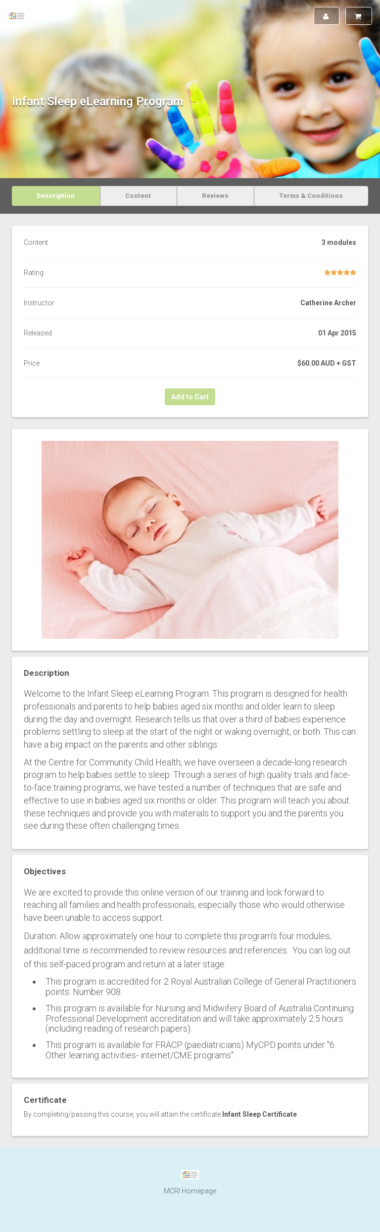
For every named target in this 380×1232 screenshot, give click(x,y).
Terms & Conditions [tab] (311, 195)
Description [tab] (56, 195)
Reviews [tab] (215, 195)
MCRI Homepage (190, 1191)
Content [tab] (138, 195)
